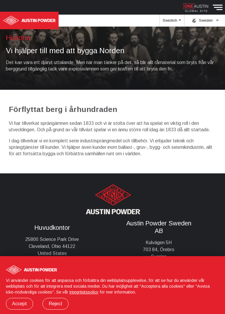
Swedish (171, 22)
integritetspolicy (83, 292)
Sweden (205, 20)
